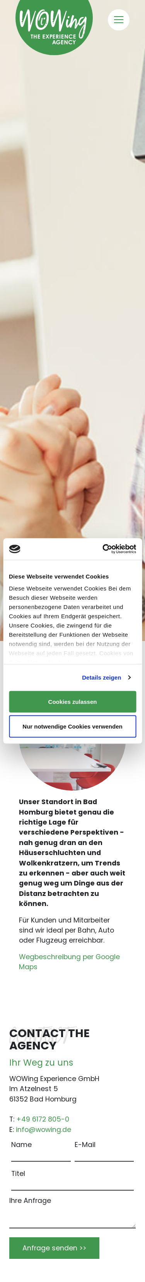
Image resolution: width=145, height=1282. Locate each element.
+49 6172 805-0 (42, 1119)
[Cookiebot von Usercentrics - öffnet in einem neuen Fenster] (103, 549)
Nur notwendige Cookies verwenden (72, 726)
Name (21, 1144)
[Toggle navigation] (119, 20)
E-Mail (85, 1144)
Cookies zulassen (72, 701)
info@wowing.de (43, 1129)
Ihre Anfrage (30, 1200)
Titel (18, 1173)
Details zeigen (101, 677)
